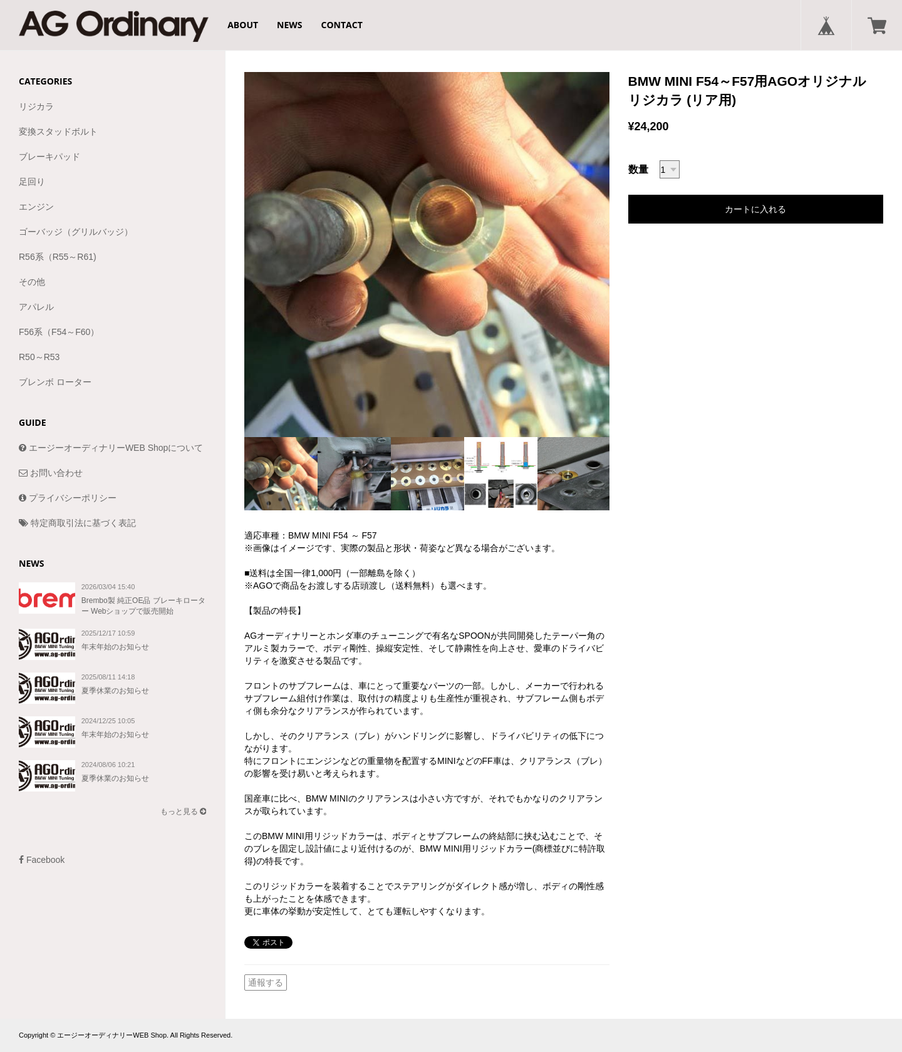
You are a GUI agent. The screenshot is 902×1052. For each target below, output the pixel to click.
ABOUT (242, 25)
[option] (426, 254)
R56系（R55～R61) (57, 257)
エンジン (36, 207)
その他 (32, 282)
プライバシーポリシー (68, 498)
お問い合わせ (51, 473)
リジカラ (36, 106)
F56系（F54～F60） (59, 332)
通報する (265, 982)
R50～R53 (39, 357)
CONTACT (342, 25)
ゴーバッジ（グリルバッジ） (76, 232)
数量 (638, 169)
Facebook (42, 860)
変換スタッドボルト (58, 131)
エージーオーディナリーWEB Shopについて (111, 448)
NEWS (289, 25)
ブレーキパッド (49, 157)
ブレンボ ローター (55, 382)
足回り (32, 182)
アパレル (36, 307)
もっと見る (183, 811)
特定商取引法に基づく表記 (77, 523)
